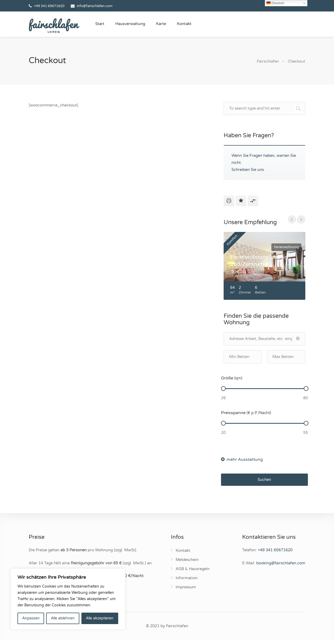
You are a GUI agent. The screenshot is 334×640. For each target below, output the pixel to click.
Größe (231, 378)
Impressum (186, 587)
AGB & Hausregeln (193, 568)
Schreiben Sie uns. (248, 169)
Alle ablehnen (63, 618)
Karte (161, 23)
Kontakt (184, 23)
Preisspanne (246, 412)
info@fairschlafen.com (94, 6)
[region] (67, 599)
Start (99, 23)
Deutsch (275, 3)
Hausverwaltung (130, 23)
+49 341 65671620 (49, 6)
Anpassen (31, 618)
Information (187, 578)
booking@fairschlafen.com (280, 563)
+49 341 (275, 550)
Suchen (264, 479)
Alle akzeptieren (100, 618)
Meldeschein (187, 559)
